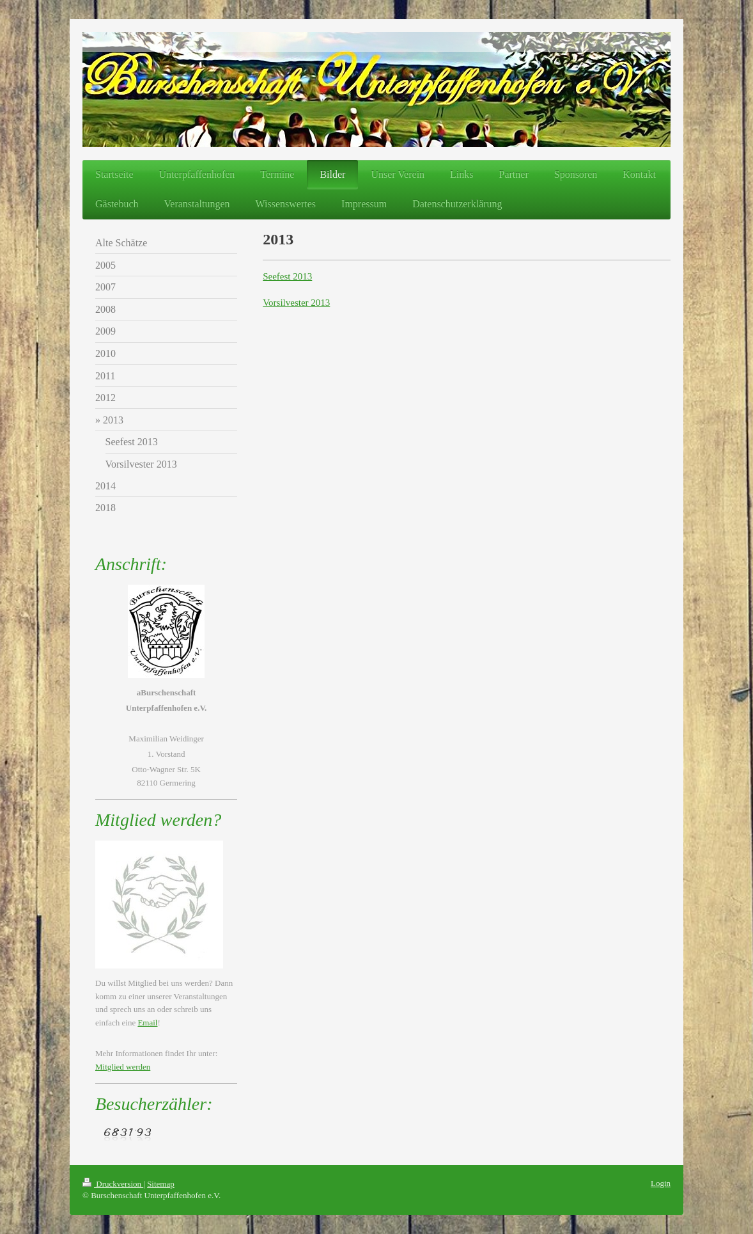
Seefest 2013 (287, 276)
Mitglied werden (122, 1067)
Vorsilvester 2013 (296, 302)
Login (661, 1183)
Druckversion (112, 1184)
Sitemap (161, 1184)
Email (147, 1022)
